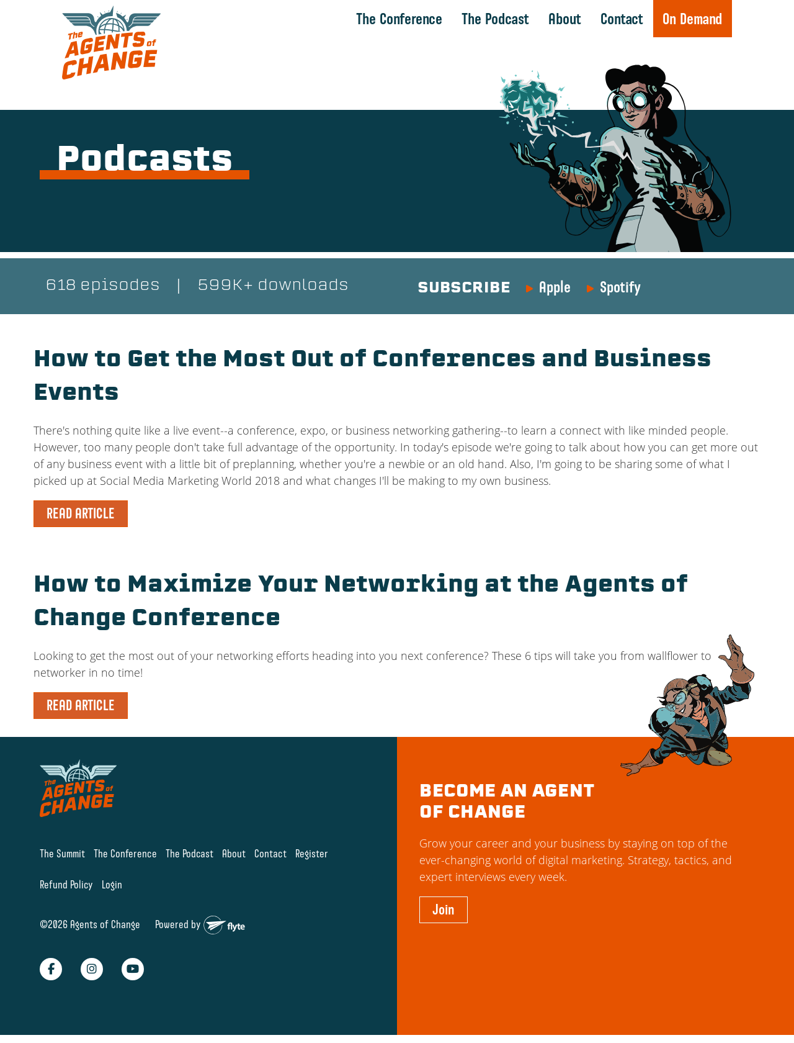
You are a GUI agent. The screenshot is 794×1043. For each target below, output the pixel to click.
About (564, 18)
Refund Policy (66, 884)
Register (311, 853)
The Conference (399, 18)
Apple (555, 287)
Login (112, 884)
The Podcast (495, 18)
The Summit (62, 853)
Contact (621, 18)
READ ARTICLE (81, 513)
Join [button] (443, 909)
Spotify (620, 287)
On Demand (692, 18)
